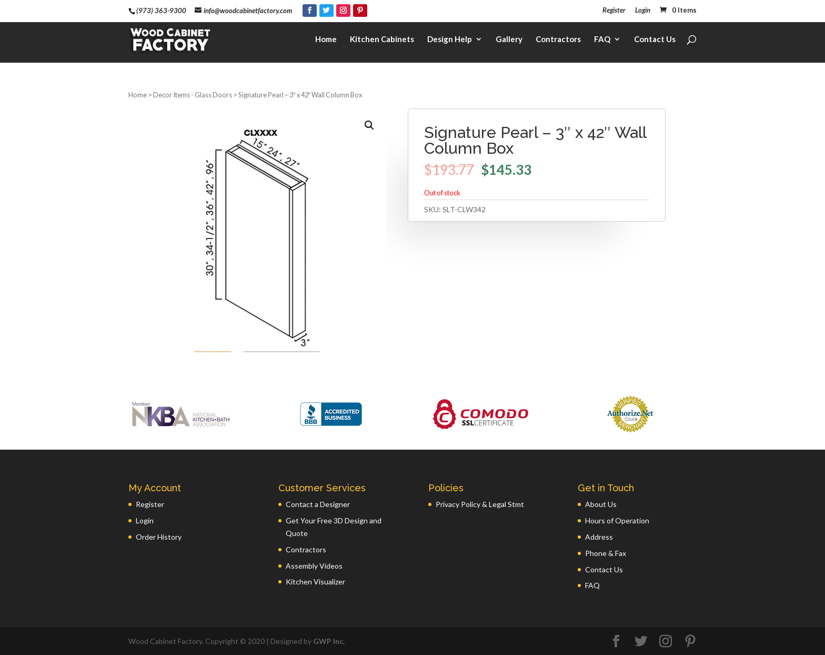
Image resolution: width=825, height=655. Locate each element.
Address (599, 536)
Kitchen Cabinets (382, 40)
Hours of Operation (617, 520)
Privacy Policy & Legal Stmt (480, 504)
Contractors (558, 40)
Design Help (449, 40)
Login (642, 10)
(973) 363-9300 (161, 10)
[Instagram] (343, 10)
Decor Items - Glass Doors (192, 95)
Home (326, 40)
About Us (601, 504)
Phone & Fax (605, 553)
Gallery (509, 40)
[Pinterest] (360, 10)
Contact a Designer (318, 504)
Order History (159, 536)
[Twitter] (326, 10)
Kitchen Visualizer (315, 581)
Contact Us (655, 40)
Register (614, 10)
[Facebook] (310, 10)
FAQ (602, 40)
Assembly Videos (314, 565)
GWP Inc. (329, 641)
